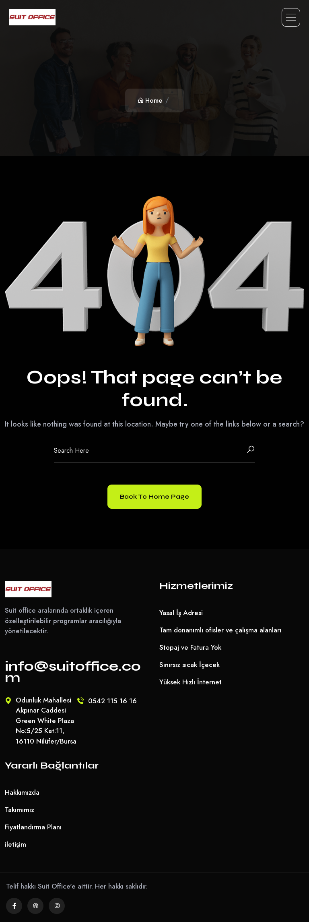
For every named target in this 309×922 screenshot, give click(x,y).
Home (149, 100)
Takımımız (19, 809)
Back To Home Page (154, 496)
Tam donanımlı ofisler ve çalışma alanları (220, 630)
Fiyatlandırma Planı (33, 827)
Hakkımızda (22, 792)
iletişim (15, 844)
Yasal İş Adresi (181, 612)
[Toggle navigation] (291, 17)
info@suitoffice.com (73, 672)
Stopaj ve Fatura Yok (190, 647)
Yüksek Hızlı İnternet (190, 682)
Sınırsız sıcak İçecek (189, 664)
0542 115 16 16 (112, 701)
